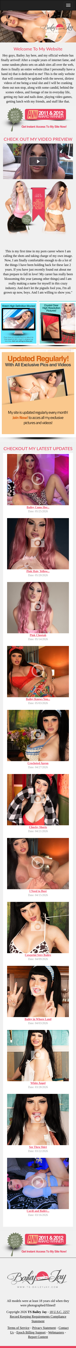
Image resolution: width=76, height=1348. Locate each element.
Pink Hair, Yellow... (37, 571)
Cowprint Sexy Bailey (38, 955)
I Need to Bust (38, 891)
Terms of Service (18, 1328)
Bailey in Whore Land (38, 1019)
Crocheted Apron (38, 763)
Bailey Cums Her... (38, 507)
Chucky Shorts (38, 827)
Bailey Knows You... (38, 699)
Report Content (38, 1337)
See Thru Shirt (38, 1147)
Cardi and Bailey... (38, 1210)
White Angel (37, 1083)
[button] (38, 161)
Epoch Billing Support (31, 1332)
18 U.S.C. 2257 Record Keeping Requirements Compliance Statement (40, 1316)
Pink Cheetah (38, 635)
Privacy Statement (44, 1328)
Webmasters (56, 1332)
